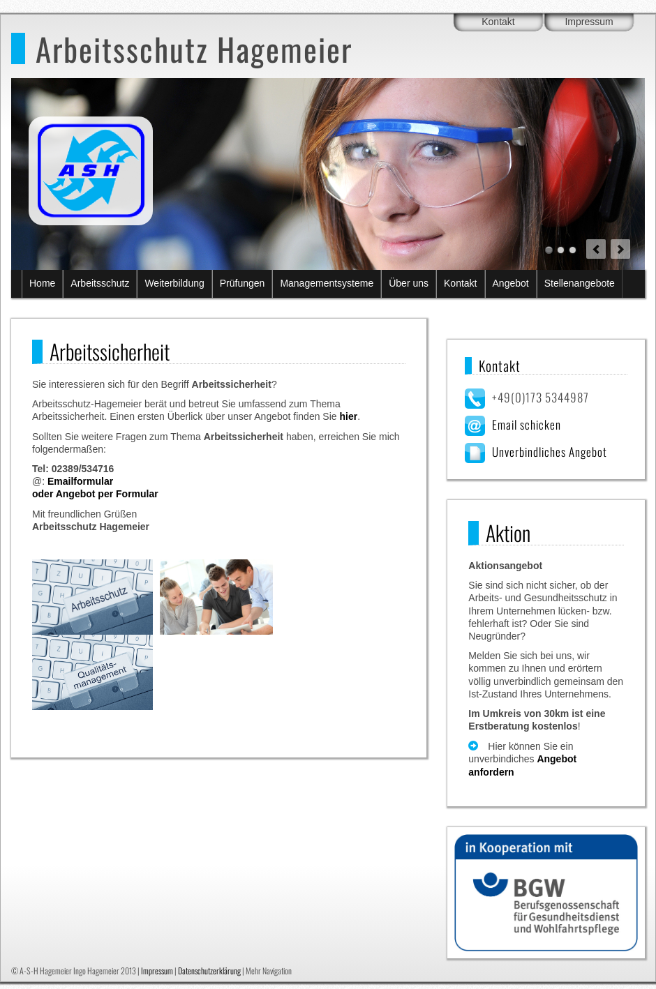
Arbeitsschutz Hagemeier (194, 48)
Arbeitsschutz (99, 283)
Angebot (511, 283)
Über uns (408, 283)
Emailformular (80, 481)
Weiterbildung (174, 283)
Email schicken (526, 424)
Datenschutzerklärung (209, 970)
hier (348, 416)
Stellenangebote (579, 283)
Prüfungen (242, 283)
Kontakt (498, 21)
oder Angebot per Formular (95, 493)
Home (42, 283)
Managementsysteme (326, 283)
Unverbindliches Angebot (549, 451)
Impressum (589, 21)
